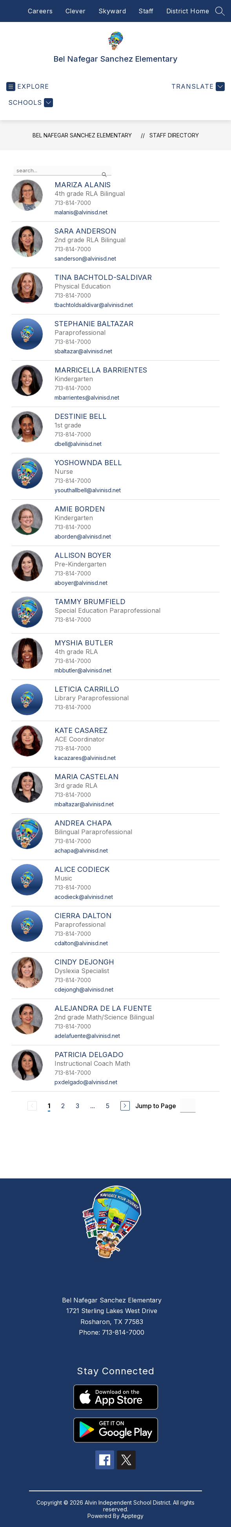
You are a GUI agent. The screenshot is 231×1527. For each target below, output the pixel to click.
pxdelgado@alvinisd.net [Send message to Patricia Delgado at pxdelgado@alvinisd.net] (86, 1082)
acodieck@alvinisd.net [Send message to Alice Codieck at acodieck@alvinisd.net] (84, 896)
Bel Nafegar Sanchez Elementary (82, 135)
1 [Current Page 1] (49, 1106)
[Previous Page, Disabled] (32, 1106)
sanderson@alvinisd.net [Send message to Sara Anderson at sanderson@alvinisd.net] (85, 258)
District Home (187, 11)
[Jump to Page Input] (188, 1105)
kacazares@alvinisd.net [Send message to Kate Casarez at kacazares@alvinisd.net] (85, 757)
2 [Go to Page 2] (63, 1106)
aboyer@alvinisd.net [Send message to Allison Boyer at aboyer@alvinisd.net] (81, 582)
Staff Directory (174, 135)
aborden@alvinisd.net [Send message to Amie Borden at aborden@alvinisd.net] (83, 536)
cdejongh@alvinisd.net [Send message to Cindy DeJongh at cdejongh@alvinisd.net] (84, 989)
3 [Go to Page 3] (77, 1106)
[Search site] (220, 11)
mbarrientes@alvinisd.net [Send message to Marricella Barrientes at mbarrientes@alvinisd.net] (87, 397)
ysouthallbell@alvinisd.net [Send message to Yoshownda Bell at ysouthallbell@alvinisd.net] (88, 490)
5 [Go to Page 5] (107, 1106)
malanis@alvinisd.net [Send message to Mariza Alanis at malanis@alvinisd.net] (81, 212)
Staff (146, 11)
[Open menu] (27, 86)
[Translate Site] (197, 86)
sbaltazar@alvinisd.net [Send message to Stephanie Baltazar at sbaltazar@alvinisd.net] (83, 351)
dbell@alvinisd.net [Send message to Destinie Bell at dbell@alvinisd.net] (78, 443)
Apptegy (132, 1515)
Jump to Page (155, 1106)
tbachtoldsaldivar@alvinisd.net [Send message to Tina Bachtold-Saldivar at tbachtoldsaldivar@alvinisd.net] (94, 304)
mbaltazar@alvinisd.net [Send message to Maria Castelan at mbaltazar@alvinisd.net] (84, 804)
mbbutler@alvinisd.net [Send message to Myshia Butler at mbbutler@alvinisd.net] (83, 670)
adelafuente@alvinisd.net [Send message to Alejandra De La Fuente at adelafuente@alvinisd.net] (87, 1035)
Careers (40, 11)
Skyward (112, 11)
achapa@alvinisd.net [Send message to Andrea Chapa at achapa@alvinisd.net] (81, 850)
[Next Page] (125, 1106)
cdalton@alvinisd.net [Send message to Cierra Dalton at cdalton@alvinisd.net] (81, 943)
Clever (75, 11)
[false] (62, 170)
